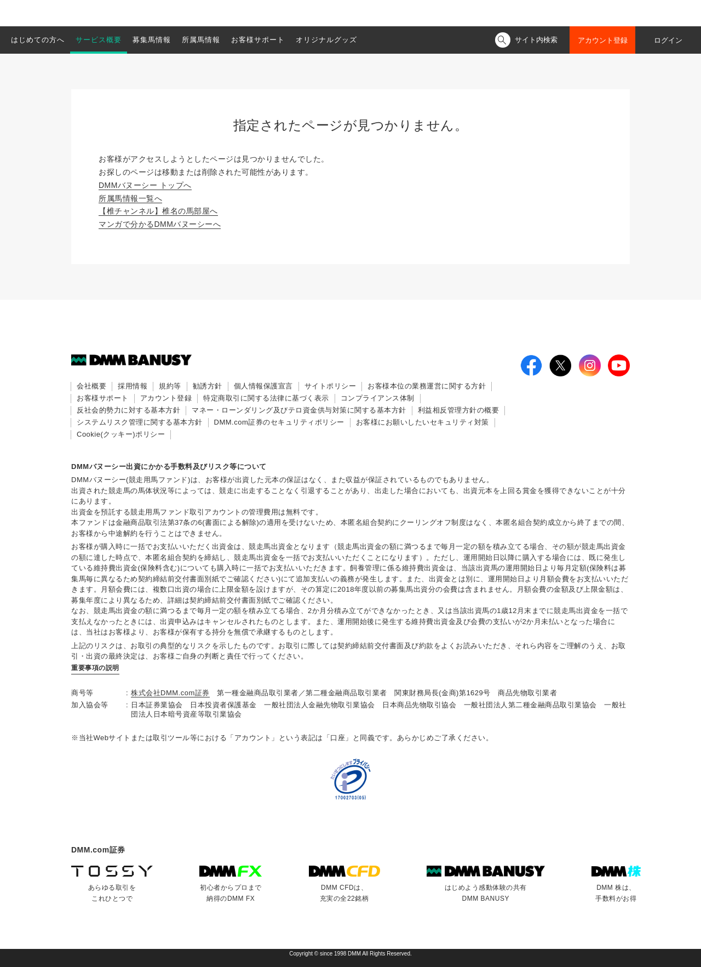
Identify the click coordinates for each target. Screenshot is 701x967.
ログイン (668, 40)
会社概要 (91, 386)
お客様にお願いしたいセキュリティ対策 (422, 422)
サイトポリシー (330, 386)
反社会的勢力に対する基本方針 (128, 410)
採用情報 (132, 386)
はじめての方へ (38, 40)
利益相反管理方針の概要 (458, 410)
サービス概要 (99, 40)
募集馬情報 (152, 40)
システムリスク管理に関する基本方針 (140, 422)
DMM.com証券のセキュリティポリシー (279, 422)
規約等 (170, 386)
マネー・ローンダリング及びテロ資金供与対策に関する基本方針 (299, 410)
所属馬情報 (201, 40)
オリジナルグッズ (326, 40)
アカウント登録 (603, 40)
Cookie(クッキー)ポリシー (121, 434)
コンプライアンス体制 (378, 398)
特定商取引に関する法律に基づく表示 (266, 398)
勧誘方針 (207, 386)
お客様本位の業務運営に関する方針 (426, 386)
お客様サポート (258, 40)
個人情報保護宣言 (263, 386)
